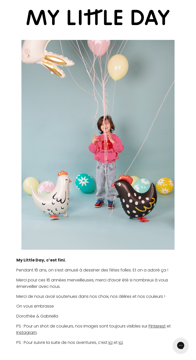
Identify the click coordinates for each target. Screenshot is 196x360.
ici (110, 342)
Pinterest (157, 326)
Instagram (26, 332)
